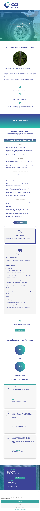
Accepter (20, 501)
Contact (9, 475)
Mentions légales (23, 509)
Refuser (20, 504)
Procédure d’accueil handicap (13, 473)
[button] (38, 491)
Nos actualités (10, 472)
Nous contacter (20, 330)
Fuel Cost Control (20, 477)
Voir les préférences (20, 507)
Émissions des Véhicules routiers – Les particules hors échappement (20, 77)
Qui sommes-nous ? (11, 471)
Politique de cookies (17, 509)
